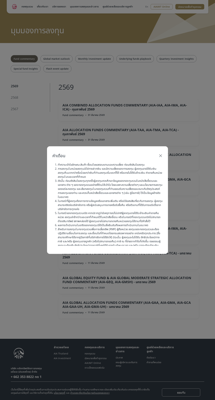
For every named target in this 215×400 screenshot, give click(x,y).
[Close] (161, 156)
